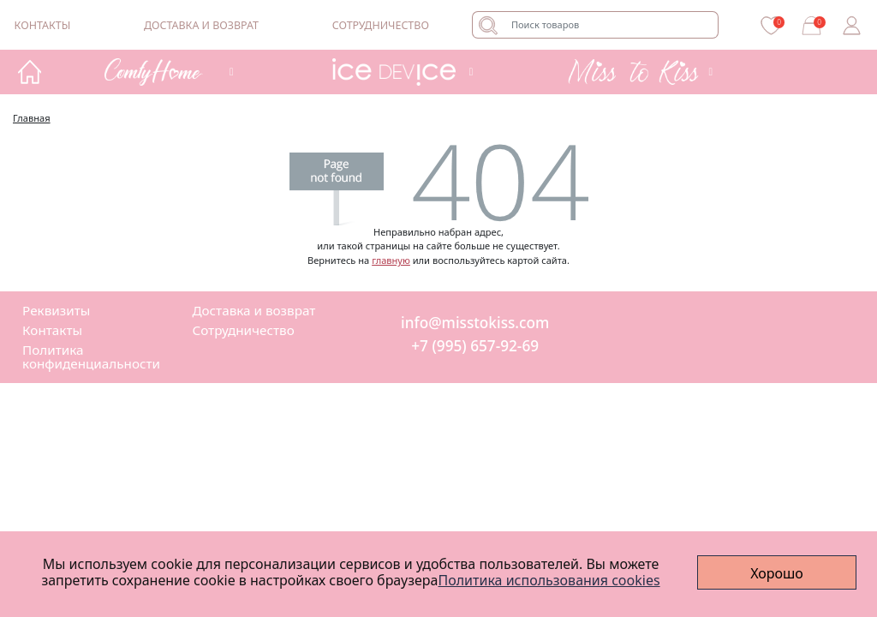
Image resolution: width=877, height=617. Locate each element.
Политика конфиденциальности (91, 356)
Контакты (43, 25)
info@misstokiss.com (475, 323)
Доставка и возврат (201, 25)
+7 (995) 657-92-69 (475, 347)
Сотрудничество (380, 25)
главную (391, 260)
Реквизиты (56, 310)
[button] (166, 71)
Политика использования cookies (549, 580)
